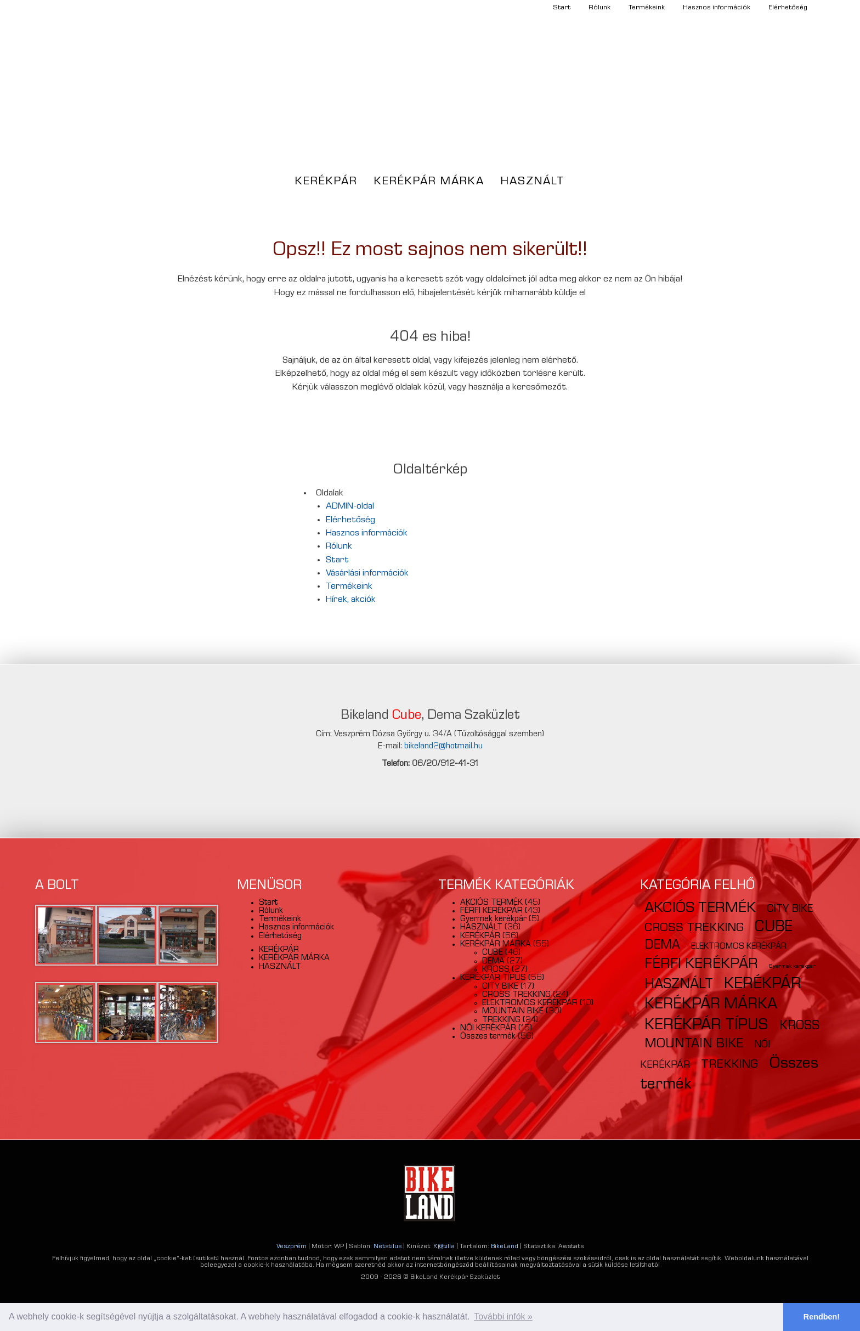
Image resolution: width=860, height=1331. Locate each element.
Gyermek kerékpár (493, 919)
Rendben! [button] (822, 1316)
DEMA (493, 961)
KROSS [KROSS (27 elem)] (799, 1026)
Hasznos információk (716, 8)
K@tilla (444, 1247)
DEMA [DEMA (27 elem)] (662, 946)
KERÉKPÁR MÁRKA (429, 182)
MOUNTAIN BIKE (513, 1011)
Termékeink (647, 8)
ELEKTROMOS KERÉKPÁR (530, 1003)
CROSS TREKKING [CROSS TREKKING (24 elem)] (694, 928)
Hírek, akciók (351, 600)
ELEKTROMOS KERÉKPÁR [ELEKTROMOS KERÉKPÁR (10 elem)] (739, 947)
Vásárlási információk (367, 573)
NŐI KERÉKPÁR (488, 1028)
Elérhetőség (787, 8)
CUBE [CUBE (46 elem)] (774, 928)
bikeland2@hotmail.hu (443, 746)
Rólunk (599, 8)
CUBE (492, 953)
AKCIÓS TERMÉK (491, 903)
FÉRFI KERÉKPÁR (491, 911)
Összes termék (488, 1037)
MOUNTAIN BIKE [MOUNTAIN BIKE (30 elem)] (693, 1044)
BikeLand (504, 1247)
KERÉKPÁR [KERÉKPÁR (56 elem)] (762, 985)
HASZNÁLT (533, 182)
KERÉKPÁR (326, 182)
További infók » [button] (503, 1316)
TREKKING (501, 1020)
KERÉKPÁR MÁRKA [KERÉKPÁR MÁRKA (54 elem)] (710, 1005)
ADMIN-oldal (350, 506)
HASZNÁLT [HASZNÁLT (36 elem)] (678, 985)
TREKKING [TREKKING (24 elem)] (729, 1065)
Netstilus (387, 1247)
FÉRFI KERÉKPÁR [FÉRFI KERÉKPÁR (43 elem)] (701, 964)
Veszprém (291, 1247)
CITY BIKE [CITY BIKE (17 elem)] (790, 909)
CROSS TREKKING (516, 995)
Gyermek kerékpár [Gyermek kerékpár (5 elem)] (792, 966)
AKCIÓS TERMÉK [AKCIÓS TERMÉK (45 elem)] (700, 908)
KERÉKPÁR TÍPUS (493, 978)
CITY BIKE (500, 987)
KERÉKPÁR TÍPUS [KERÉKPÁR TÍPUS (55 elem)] (706, 1026)
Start (561, 8)
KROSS (496, 970)
